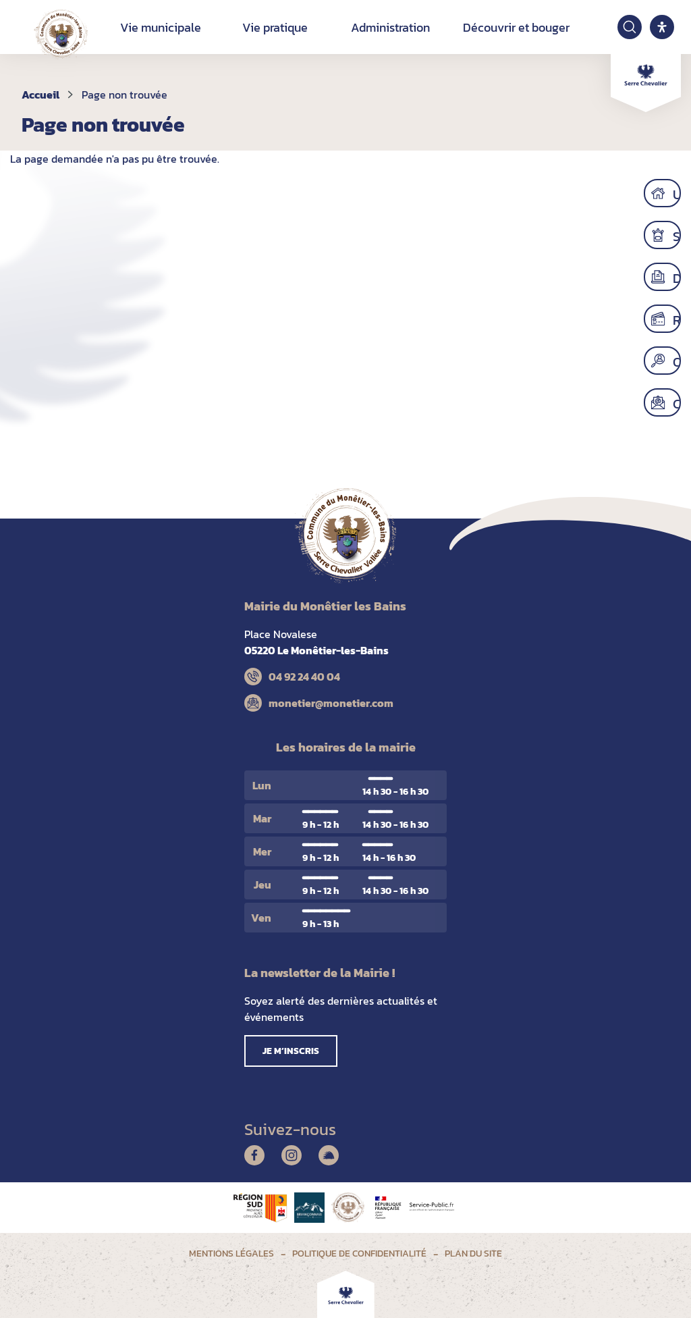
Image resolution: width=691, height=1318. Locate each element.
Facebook (254, 1155)
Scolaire (680, 235)
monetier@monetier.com (331, 703)
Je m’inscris (290, 1051)
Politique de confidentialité (359, 1253)
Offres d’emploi (680, 360)
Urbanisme (680, 193)
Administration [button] (390, 27)
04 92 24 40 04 (304, 676)
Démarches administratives (680, 277)
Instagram (291, 1155)
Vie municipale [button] (160, 27)
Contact (680, 402)
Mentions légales (231, 1253)
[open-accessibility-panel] (662, 27)
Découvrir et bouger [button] (516, 27)
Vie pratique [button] (275, 27)
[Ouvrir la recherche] (629, 27)
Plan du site (473, 1253)
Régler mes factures (680, 319)
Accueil (40, 94)
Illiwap (329, 1155)
